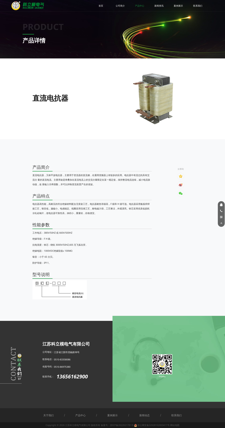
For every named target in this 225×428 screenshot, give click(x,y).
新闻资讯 (159, 5)
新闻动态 (144, 415)
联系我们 (197, 5)
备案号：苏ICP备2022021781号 (117, 425)
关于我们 (48, 415)
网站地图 (174, 425)
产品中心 (139, 5)
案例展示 (178, 5)
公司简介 (120, 5)
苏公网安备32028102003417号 (153, 425)
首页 (101, 5)
